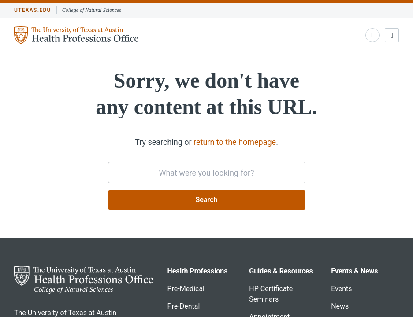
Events (341, 288)
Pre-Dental (183, 306)
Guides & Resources (281, 271)
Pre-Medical (186, 288)
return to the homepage (234, 142)
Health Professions (197, 271)
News (340, 306)
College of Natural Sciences (91, 10)
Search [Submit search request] (207, 199)
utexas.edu (32, 10)
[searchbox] (206, 172)
